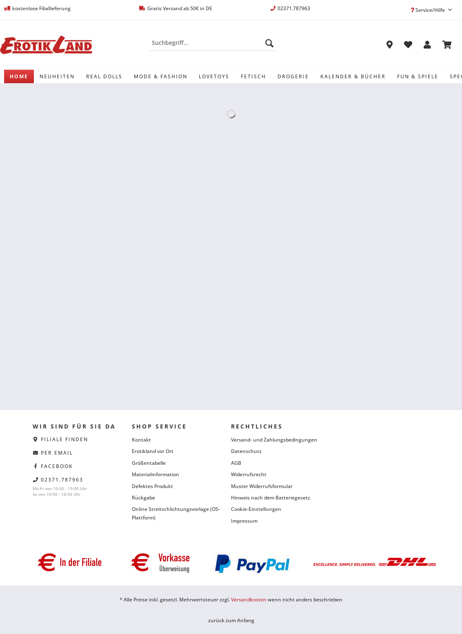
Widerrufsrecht (249, 474)
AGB (236, 462)
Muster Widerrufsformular (262, 486)
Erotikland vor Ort (152, 451)
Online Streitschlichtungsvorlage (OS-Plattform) (176, 513)
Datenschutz (246, 451)
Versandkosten (249, 599)
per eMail (57, 452)
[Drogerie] (293, 76)
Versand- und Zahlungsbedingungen (274, 439)
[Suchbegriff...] (213, 43)
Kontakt (141, 439)
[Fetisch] (253, 76)
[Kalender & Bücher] (353, 76)
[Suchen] (269, 43)
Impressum (244, 520)
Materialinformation (155, 474)
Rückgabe (143, 497)
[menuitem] (213, 47)
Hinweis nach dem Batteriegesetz (270, 497)
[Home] (19, 76)
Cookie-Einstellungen (256, 509)
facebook (57, 466)
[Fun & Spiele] (417, 76)
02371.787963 (62, 479)
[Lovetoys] (214, 76)
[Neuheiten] (57, 76)
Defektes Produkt (152, 486)
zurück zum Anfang (231, 620)
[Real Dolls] (104, 76)
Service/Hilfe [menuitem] (428, 10)
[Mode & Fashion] (160, 76)
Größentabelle (149, 462)
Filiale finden (64, 439)
